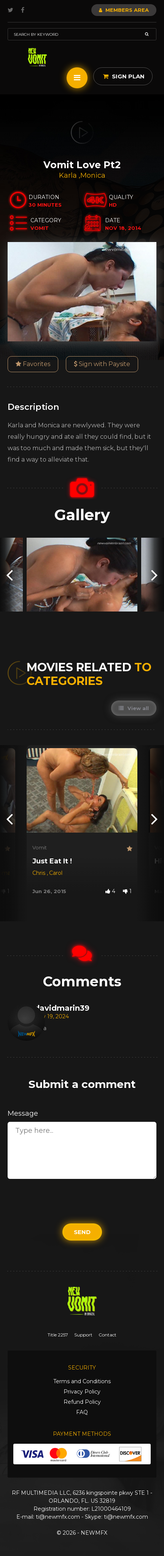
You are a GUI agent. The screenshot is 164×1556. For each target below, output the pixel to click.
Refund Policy (82, 1401)
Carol (55, 873)
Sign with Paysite (102, 364)
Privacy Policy (82, 1391)
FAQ (82, 1412)
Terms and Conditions (82, 1381)
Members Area (124, 10)
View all (134, 708)
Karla (69, 175)
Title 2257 (58, 1335)
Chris (39, 873)
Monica (92, 175)
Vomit (39, 847)
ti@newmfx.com (58, 1516)
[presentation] (9, 575)
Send (82, 1232)
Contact (107, 1335)
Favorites (33, 364)
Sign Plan (124, 76)
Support (83, 1335)
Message (23, 1113)
